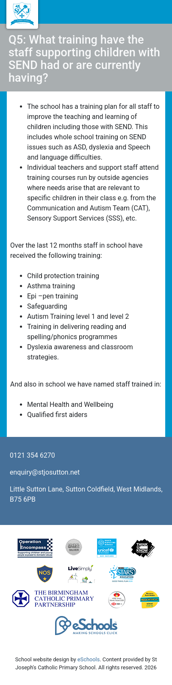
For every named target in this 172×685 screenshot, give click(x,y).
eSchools (89, 659)
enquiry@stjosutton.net (45, 472)
